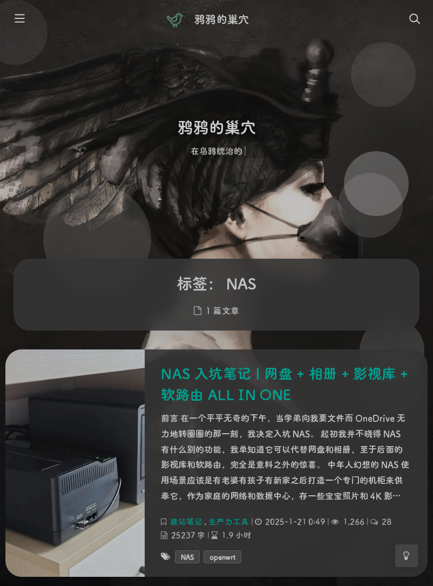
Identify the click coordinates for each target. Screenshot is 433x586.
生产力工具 (228, 521)
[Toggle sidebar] (18, 19)
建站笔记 (186, 521)
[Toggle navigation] (414, 19)
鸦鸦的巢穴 (221, 19)
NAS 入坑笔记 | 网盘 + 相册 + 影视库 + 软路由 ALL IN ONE (284, 383)
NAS (187, 556)
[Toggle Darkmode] (406, 555)
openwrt (222, 556)
